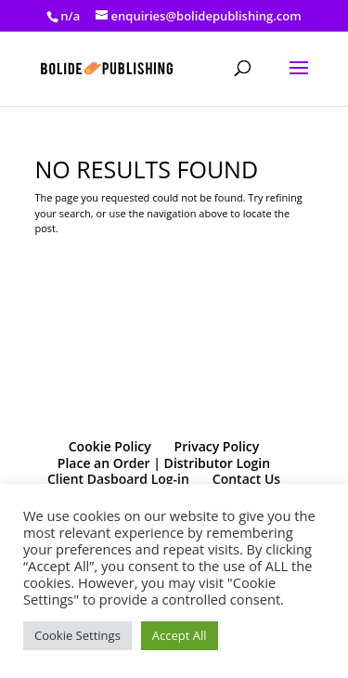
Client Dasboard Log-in (118, 479)
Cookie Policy (110, 446)
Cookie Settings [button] (77, 635)
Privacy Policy (217, 446)
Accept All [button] (179, 635)
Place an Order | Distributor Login (164, 463)
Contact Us (246, 479)
